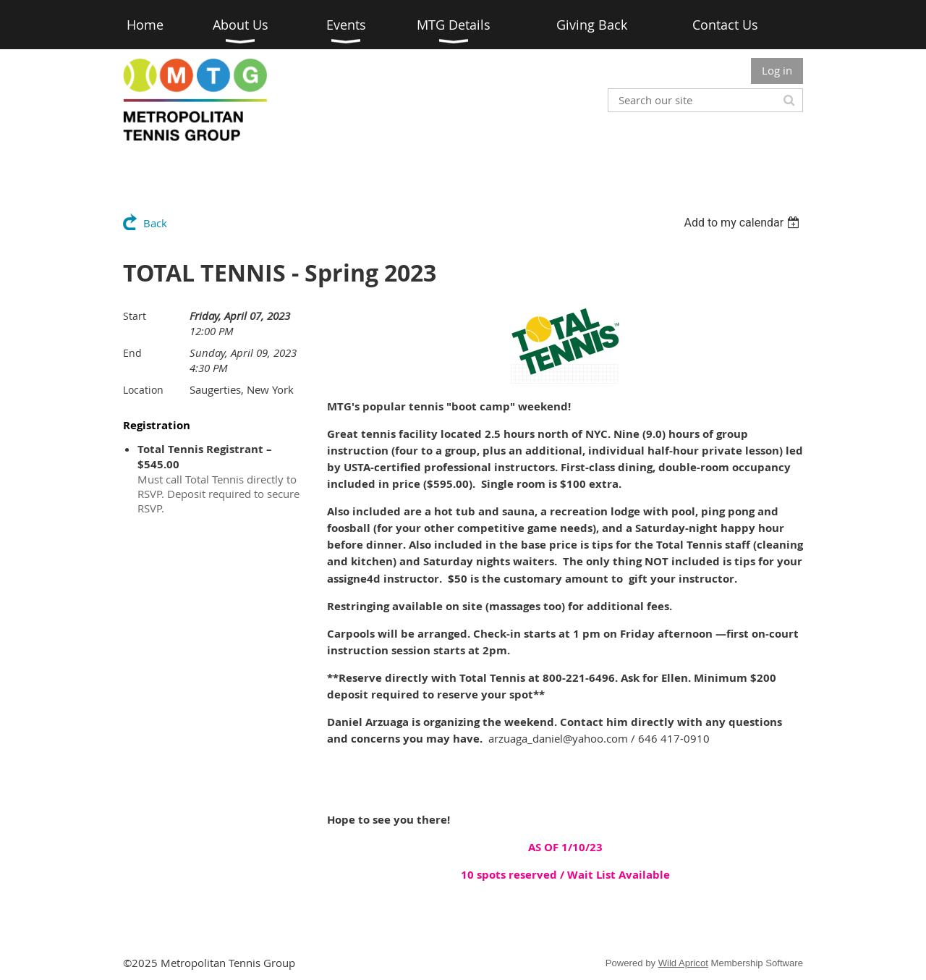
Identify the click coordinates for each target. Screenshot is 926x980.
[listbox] (743, 223)
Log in (777, 70)
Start (134, 316)
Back (155, 223)
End (132, 353)
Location (143, 390)
